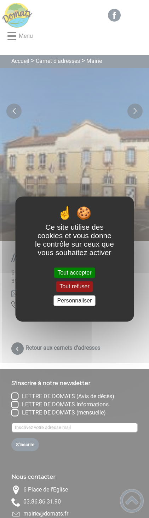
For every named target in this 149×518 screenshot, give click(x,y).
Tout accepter (74, 273)
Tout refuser (74, 287)
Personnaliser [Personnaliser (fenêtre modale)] (74, 301)
